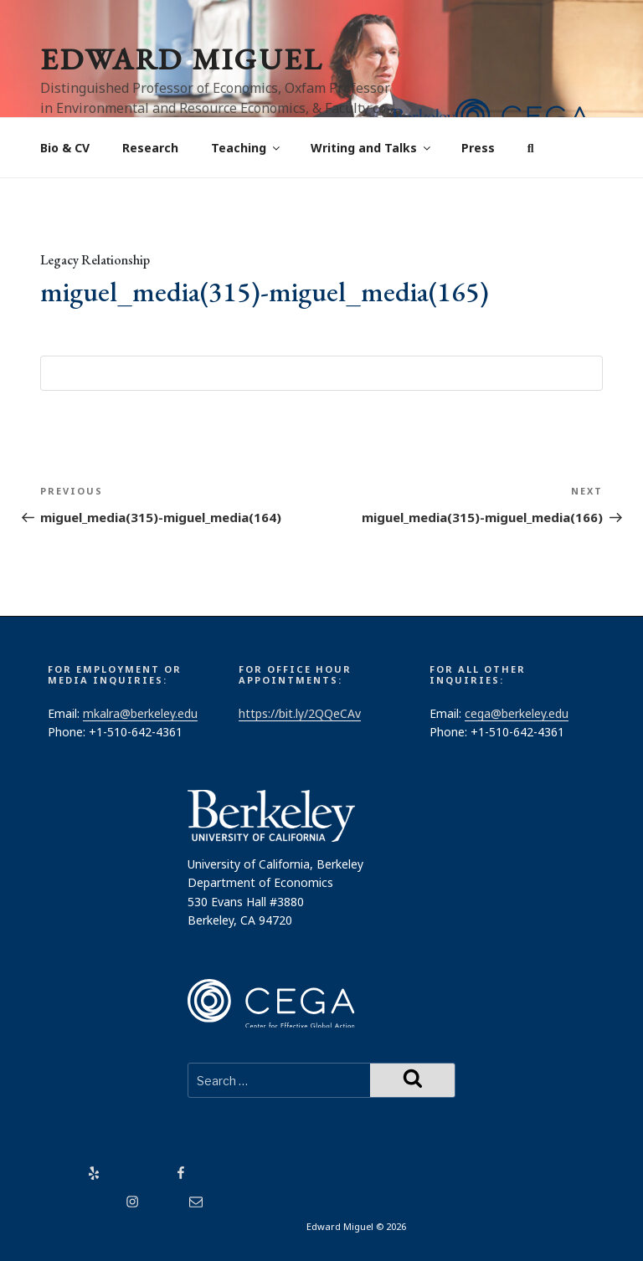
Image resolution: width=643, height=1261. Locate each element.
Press (478, 148)
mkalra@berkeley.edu (140, 713)
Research (150, 148)
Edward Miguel (181, 59)
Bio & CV (65, 148)
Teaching (246, 148)
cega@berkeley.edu (516, 713)
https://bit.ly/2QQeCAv (300, 713)
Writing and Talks (372, 148)
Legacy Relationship (95, 260)
